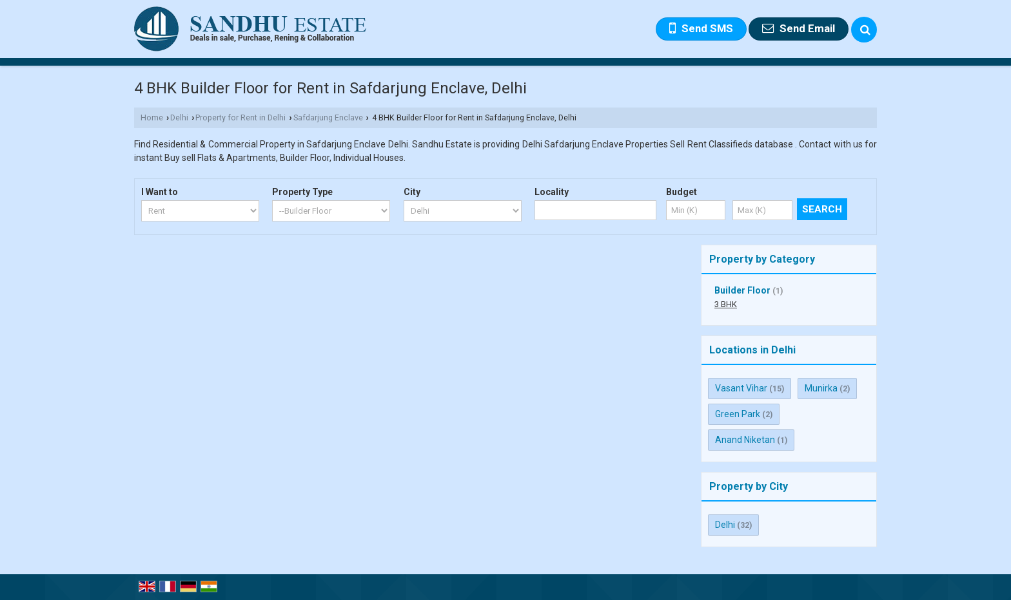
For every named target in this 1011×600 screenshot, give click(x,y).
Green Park (737, 414)
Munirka (821, 388)
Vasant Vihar (741, 388)
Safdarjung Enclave (328, 117)
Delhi (179, 117)
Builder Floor (742, 290)
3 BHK (725, 304)
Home (152, 117)
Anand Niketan (745, 440)
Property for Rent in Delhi (240, 117)
